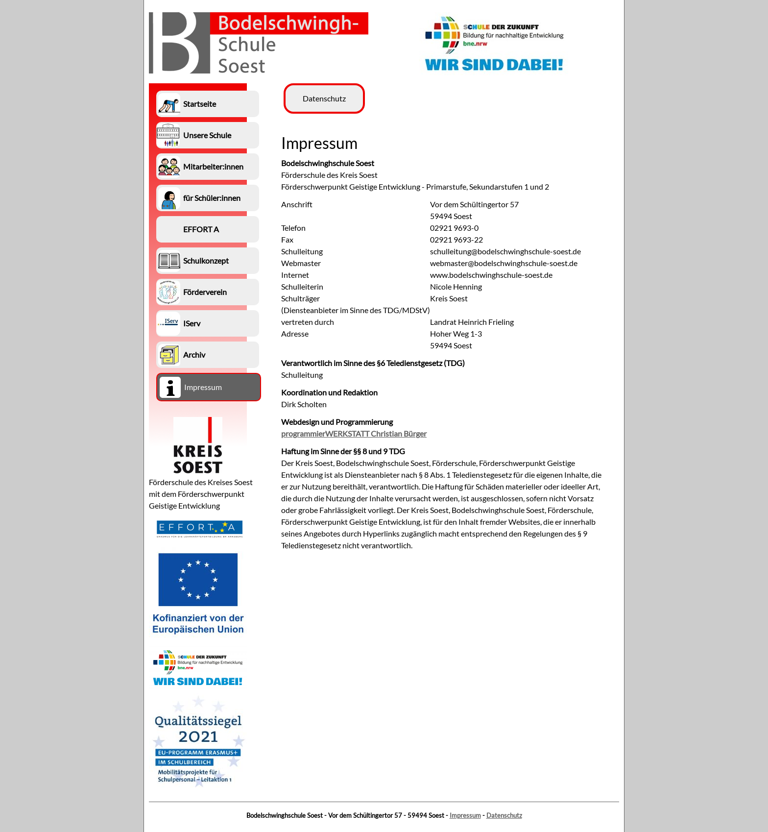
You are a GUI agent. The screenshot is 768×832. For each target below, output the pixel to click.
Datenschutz (504, 815)
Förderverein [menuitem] (205, 291)
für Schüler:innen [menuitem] (211, 197)
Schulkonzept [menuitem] (206, 260)
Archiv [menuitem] (194, 354)
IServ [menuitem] (191, 323)
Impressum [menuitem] (203, 387)
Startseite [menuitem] (199, 103)
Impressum (465, 815)
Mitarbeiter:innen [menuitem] (213, 166)
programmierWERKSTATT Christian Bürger (354, 433)
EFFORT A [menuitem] (201, 229)
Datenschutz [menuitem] (324, 98)
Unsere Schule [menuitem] (207, 135)
